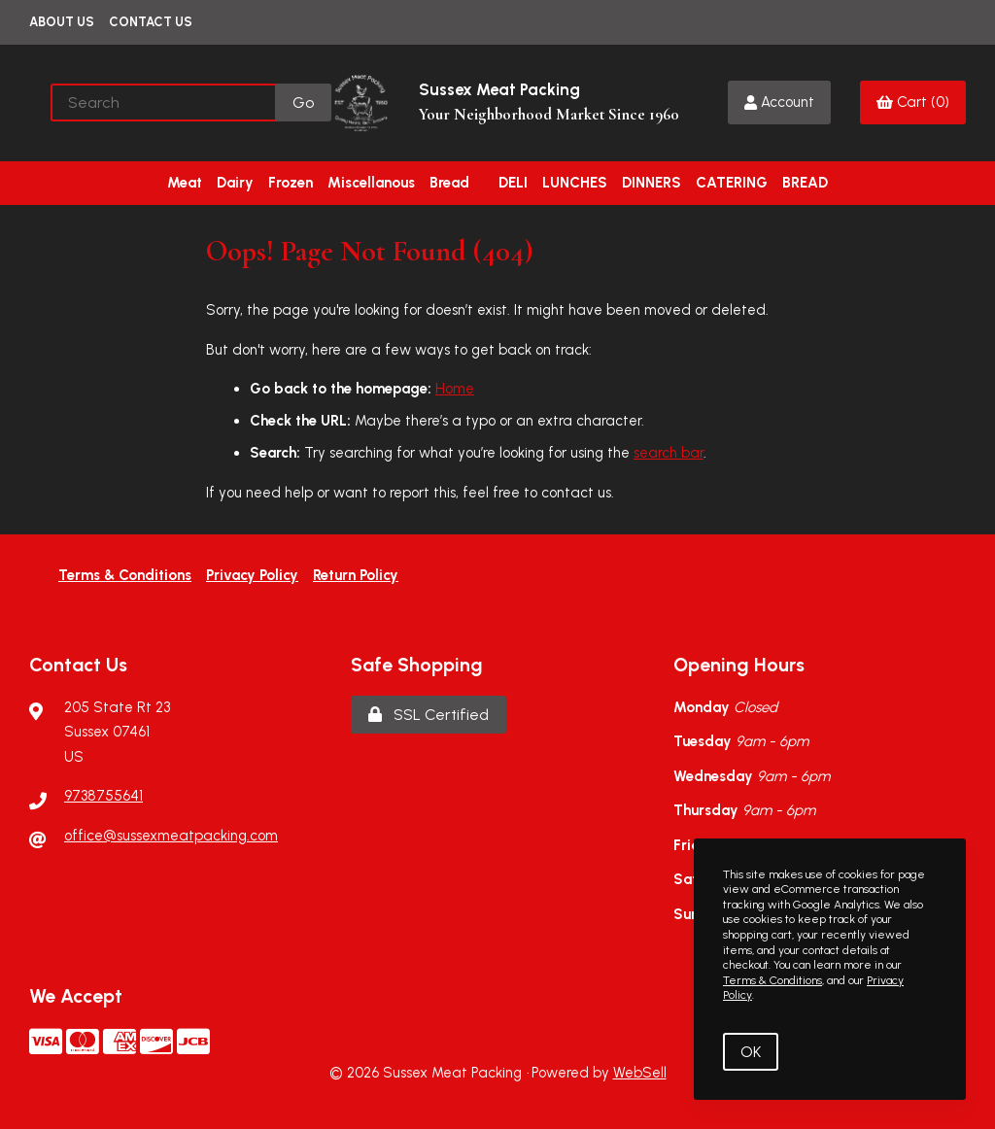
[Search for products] (164, 102)
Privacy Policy (252, 575)
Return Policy (355, 575)
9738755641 (103, 795)
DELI (513, 182)
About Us (61, 22)
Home (454, 388)
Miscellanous (371, 182)
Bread (449, 182)
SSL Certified (428, 714)
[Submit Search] (303, 102)
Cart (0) (912, 102)
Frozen (290, 182)
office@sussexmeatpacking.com (171, 835)
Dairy (235, 182)
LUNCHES (574, 182)
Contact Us (150, 22)
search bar (668, 453)
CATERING (732, 182)
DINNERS (651, 182)
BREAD (805, 182)
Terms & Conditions (124, 575)
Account (779, 102)
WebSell (640, 1072)
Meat (184, 182)
